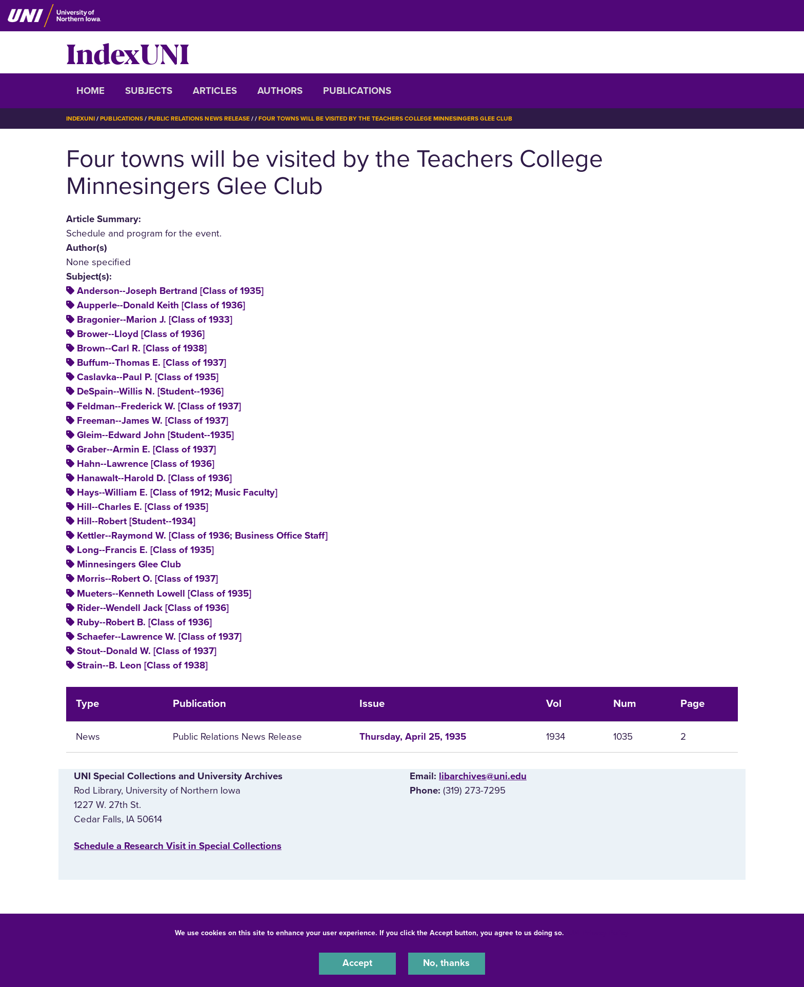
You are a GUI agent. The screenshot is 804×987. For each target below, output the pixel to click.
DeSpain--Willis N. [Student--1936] (150, 391)
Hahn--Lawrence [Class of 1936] (145, 463)
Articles (215, 90)
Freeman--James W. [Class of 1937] (152, 420)
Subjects (148, 90)
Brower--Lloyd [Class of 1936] (141, 334)
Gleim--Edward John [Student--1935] (155, 434)
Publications (357, 90)
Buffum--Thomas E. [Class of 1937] (151, 362)
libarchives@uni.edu (483, 775)
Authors (280, 90)
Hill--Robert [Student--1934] (136, 521)
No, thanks (446, 963)
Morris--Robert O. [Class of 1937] (147, 578)
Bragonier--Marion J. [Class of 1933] (154, 319)
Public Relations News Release (199, 118)
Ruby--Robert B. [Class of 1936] (144, 621)
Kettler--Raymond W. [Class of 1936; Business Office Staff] (202, 535)
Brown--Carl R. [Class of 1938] (142, 348)
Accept (357, 963)
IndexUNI (127, 52)
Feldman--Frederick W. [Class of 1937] (159, 405)
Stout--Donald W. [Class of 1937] (146, 650)
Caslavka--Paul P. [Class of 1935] (147, 377)
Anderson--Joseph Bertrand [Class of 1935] (170, 290)
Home (90, 90)
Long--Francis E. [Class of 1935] (145, 550)
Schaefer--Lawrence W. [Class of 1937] (159, 636)
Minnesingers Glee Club (129, 564)
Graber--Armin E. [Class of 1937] (146, 449)
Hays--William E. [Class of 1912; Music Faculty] (177, 492)
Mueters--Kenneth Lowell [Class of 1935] (164, 593)
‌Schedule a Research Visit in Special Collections (178, 845)
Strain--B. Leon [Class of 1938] (142, 664)
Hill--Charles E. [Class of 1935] (142, 506)
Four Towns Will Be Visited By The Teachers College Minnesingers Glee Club (386, 118)
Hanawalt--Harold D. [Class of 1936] (154, 477)
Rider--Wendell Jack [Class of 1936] (153, 607)
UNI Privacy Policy (598, 932)
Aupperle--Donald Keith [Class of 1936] (161, 304)
